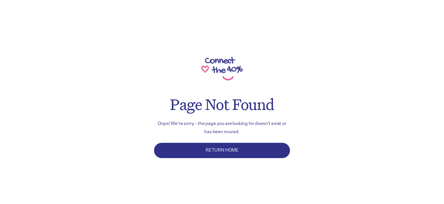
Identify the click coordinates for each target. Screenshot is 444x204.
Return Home (222, 150)
